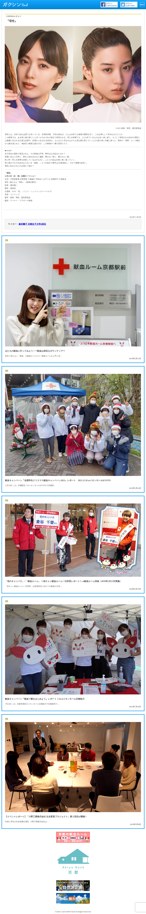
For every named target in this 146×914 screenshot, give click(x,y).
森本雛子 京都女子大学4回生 (32, 224)
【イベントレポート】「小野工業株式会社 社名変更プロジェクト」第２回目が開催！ (46, 816)
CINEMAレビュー (13, 16)
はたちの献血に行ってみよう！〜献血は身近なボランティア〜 (35, 351)
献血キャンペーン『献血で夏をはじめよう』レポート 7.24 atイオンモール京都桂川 (44, 699)
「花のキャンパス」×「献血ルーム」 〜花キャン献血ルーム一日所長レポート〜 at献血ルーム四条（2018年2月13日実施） (63, 581)
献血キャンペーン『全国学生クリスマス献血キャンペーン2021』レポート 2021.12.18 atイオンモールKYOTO (58, 480)
